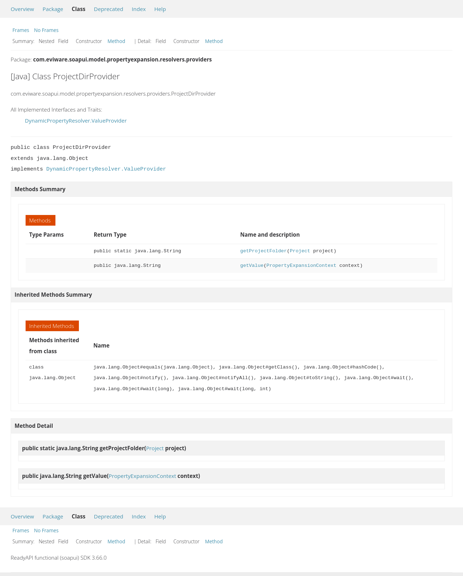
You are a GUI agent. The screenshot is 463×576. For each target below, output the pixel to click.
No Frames (46, 30)
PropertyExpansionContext (302, 265)
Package (53, 8)
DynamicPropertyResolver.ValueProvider (76, 120)
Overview (22, 8)
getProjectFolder (263, 251)
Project (300, 251)
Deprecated (108, 8)
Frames (20, 30)
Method (116, 41)
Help (160, 8)
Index (139, 8)
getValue (252, 265)
